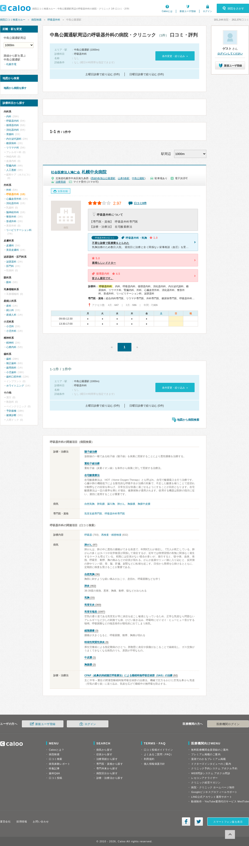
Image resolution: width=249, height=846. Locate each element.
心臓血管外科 (13, 198)
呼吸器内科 (12, 120)
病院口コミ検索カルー (12, 19)
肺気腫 (101, 503)
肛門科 (10, 266)
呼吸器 (88, 534)
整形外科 (11, 216)
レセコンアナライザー (204, 778)
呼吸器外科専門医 (115, 513)
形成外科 (11, 221)
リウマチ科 (12, 147)
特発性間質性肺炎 (94, 642)
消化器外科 (12, 203)
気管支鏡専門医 (93, 513)
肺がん (121, 503)
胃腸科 (10, 134)
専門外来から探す (107, 768)
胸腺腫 (131, 503)
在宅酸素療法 (92, 475)
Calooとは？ (56, 749)
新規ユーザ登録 (188, 11)
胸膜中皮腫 (144, 503)
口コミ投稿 (55, 778)
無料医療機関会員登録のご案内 (209, 749)
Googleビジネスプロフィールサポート (214, 792)
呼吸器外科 (53, 19)
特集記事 (54, 768)
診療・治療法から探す (109, 778)
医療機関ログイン (228, 724)
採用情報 (21, 821)
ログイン (207, 11)
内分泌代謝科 (13, 138)
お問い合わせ (41, 821)
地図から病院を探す (15, 88)
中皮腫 (88, 657)
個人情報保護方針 (154, 763)
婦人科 (10, 310)
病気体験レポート (59, 763)
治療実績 (61, 181)
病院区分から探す (107, 773)
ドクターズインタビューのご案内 (211, 763)
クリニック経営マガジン (205, 782)
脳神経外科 (12, 212)
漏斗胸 (111, 503)
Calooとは (167, 11)
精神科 (10, 342)
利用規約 (149, 759)
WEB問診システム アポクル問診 (210, 773)
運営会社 (5, 821)
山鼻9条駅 (123, 178)
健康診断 (11, 415)
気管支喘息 (90, 611)
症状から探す (104, 754)
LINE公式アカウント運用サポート (211, 796)
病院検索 (36, 19)
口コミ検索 (55, 759)
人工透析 (11, 170)
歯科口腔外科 (13, 376)
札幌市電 (11, 64)
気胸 (86, 597)
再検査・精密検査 (111, 534)
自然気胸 (89, 503)
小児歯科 (11, 372)
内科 (8, 116)
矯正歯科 (11, 363)
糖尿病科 (11, 143)
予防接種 (11, 410)
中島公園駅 (138, 178)
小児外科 (11, 330)
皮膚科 (10, 245)
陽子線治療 (90, 451)
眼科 (8, 282)
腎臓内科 (11, 165)
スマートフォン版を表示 (228, 821)
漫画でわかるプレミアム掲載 (208, 759)
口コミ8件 (140, 203)
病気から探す (104, 749)
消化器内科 (12, 129)
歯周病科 (11, 367)
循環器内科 (12, 125)
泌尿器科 (11, 261)
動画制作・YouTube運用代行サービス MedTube (220, 801)
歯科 (8, 358)
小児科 (10, 326)
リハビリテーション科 (19, 230)
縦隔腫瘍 (89, 630)
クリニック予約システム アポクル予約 (214, 768)
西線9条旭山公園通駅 (103, 178)
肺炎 (86, 585)
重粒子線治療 (92, 463)
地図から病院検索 (188, 419)
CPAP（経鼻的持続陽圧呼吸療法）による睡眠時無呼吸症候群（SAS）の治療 (128, 675)
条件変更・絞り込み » (175, 56)
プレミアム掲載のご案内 (205, 754)
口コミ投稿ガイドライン (158, 749)
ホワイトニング (15, 385)
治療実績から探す (107, 759)
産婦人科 (11, 314)
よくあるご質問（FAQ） (158, 754)
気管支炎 (89, 604)
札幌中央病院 (79, 172)
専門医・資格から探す (109, 763)
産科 (8, 305)
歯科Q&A (54, 773)
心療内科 (11, 347)
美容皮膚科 (12, 249)
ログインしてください (230, 53)
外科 (8, 189)
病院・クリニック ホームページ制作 (212, 787)
